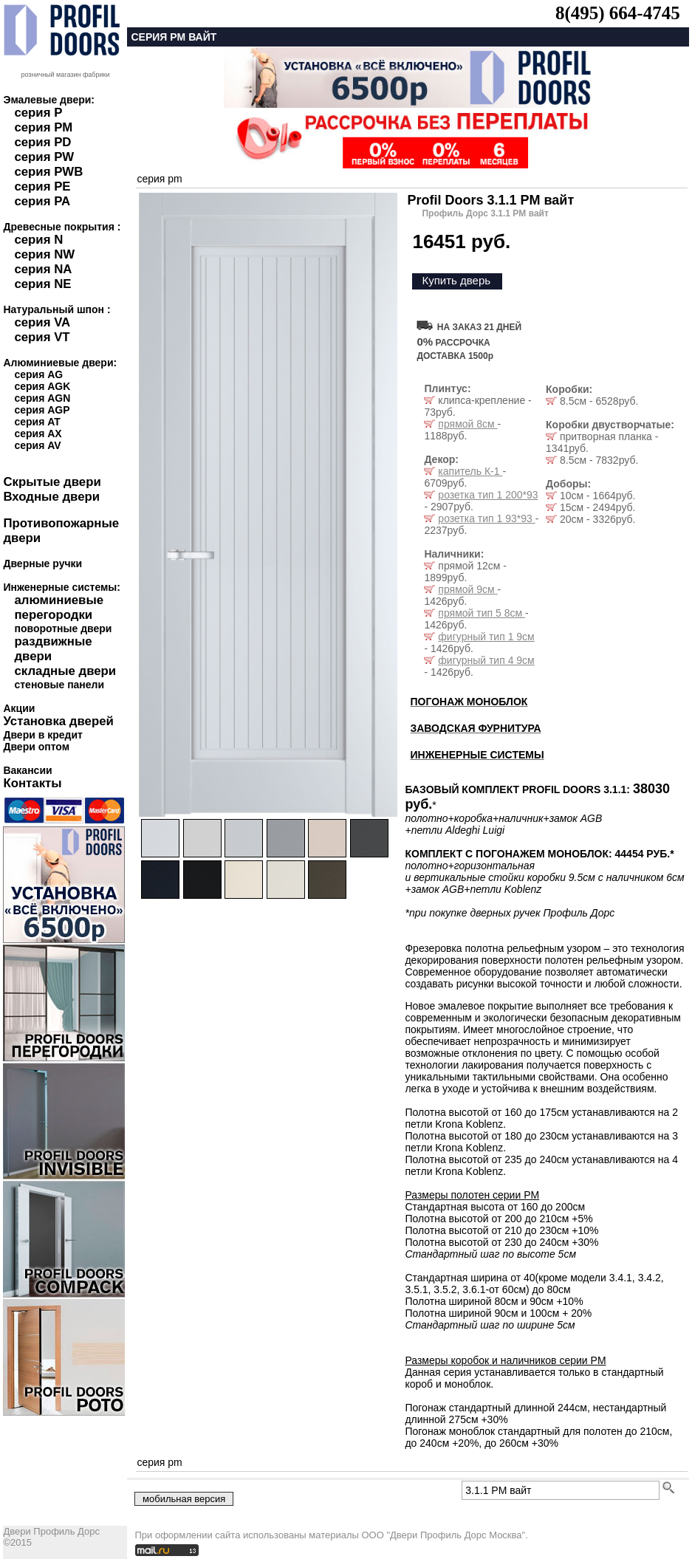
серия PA (42, 201)
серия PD (42, 142)
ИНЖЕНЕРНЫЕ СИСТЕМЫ (477, 755)
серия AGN (42, 398)
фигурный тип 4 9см (486, 660)
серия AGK (42, 386)
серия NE (42, 284)
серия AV (37, 445)
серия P (38, 113)
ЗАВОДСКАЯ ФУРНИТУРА (475, 728)
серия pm (159, 179)
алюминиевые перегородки (58, 607)
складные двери (65, 671)
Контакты (32, 783)
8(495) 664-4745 (617, 13)
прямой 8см (467, 424)
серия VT (41, 337)
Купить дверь (456, 280)
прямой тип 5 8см (481, 613)
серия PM (43, 127)
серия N (38, 240)
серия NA (43, 269)
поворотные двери (63, 628)
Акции (19, 708)
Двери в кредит (42, 735)
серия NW (44, 254)
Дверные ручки (42, 563)
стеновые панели (59, 685)
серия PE (42, 186)
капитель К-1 (470, 471)
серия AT (37, 422)
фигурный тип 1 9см (486, 637)
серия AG (38, 374)
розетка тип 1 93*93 (486, 518)
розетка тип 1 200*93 (488, 495)
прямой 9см (467, 589)
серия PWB (48, 172)
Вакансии (27, 770)
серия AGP (41, 410)
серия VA (42, 322)
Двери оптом (36, 747)
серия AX (37, 433)
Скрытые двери (51, 482)
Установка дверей (58, 721)
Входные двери (51, 497)
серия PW (44, 157)
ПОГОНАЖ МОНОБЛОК (468, 701)
